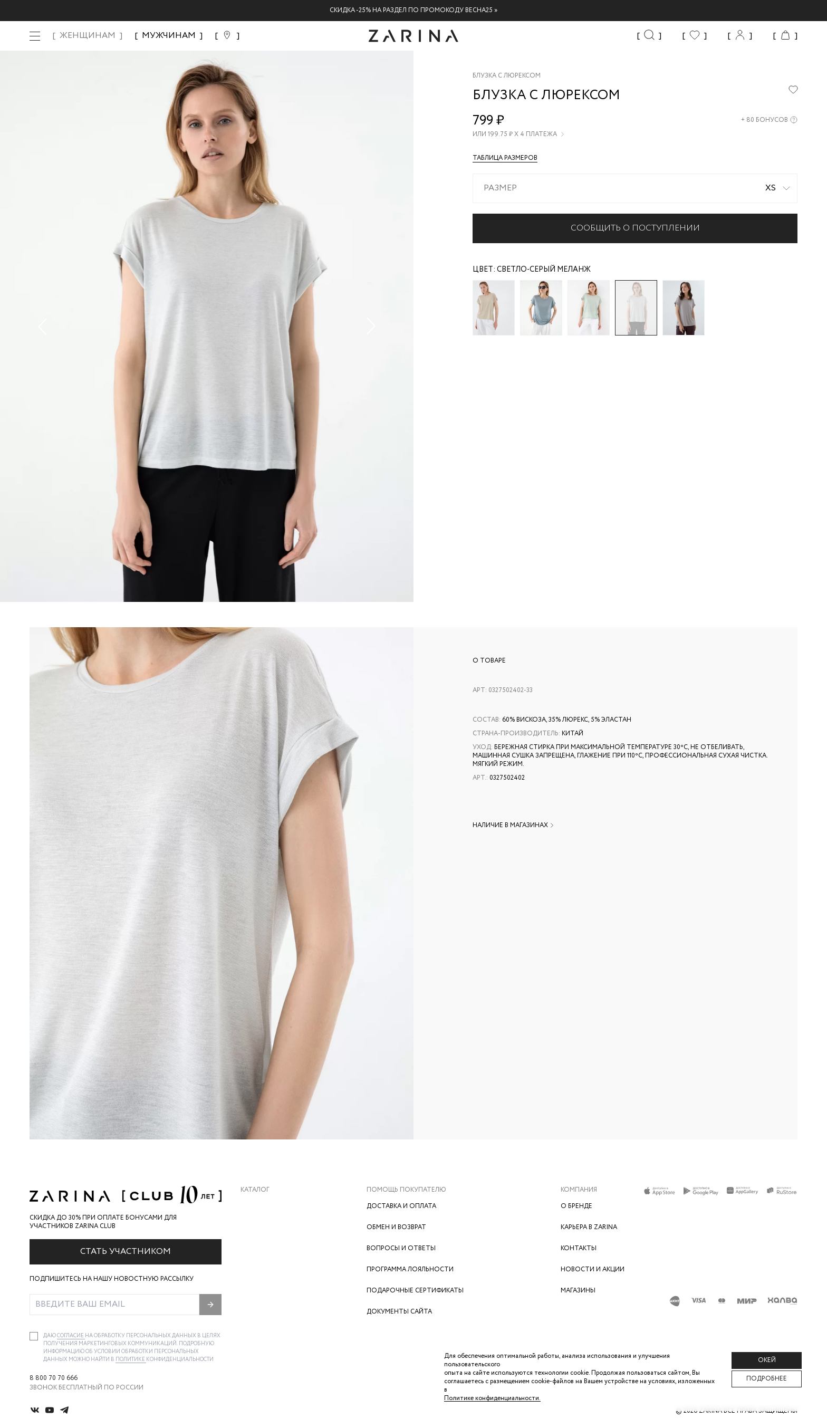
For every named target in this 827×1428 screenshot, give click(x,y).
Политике (131, 1360)
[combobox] (635, 188)
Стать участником (125, 1251)
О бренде (576, 1206)
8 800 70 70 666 (54, 1378)
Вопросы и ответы (401, 1248)
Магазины (578, 1290)
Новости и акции (592, 1269)
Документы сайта (399, 1311)
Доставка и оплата (401, 1206)
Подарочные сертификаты (415, 1290)
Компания (579, 1190)
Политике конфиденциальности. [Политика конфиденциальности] (492, 1398)
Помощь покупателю (406, 1190)
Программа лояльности (410, 1269)
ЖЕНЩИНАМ (88, 36)
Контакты (579, 1248)
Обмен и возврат (396, 1227)
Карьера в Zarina (589, 1227)
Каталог (255, 1190)
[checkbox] (34, 1336)
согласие (71, 1336)
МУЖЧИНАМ (169, 36)
